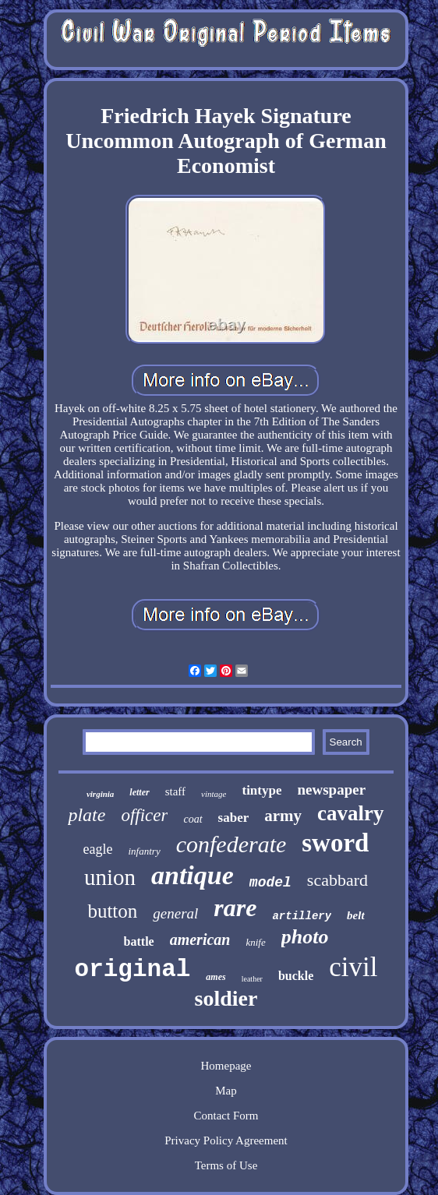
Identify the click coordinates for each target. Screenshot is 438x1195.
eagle (98, 849)
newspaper (331, 789)
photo (305, 936)
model (270, 882)
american (200, 939)
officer (144, 815)
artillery (301, 916)
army (283, 815)
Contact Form (226, 1115)
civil (353, 967)
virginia (100, 793)
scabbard (337, 880)
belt (356, 915)
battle (139, 941)
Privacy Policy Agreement (225, 1140)
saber (233, 817)
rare (235, 908)
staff (175, 791)
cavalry (350, 813)
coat (192, 819)
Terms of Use (226, 1165)
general (175, 913)
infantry (145, 851)
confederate (231, 844)
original (133, 969)
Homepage (226, 1065)
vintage (213, 793)
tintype (261, 790)
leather (252, 979)
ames (215, 976)
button (112, 911)
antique (192, 875)
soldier (226, 998)
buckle (295, 975)
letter (139, 792)
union (110, 877)
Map (226, 1090)
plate (86, 815)
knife (255, 942)
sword (335, 843)
